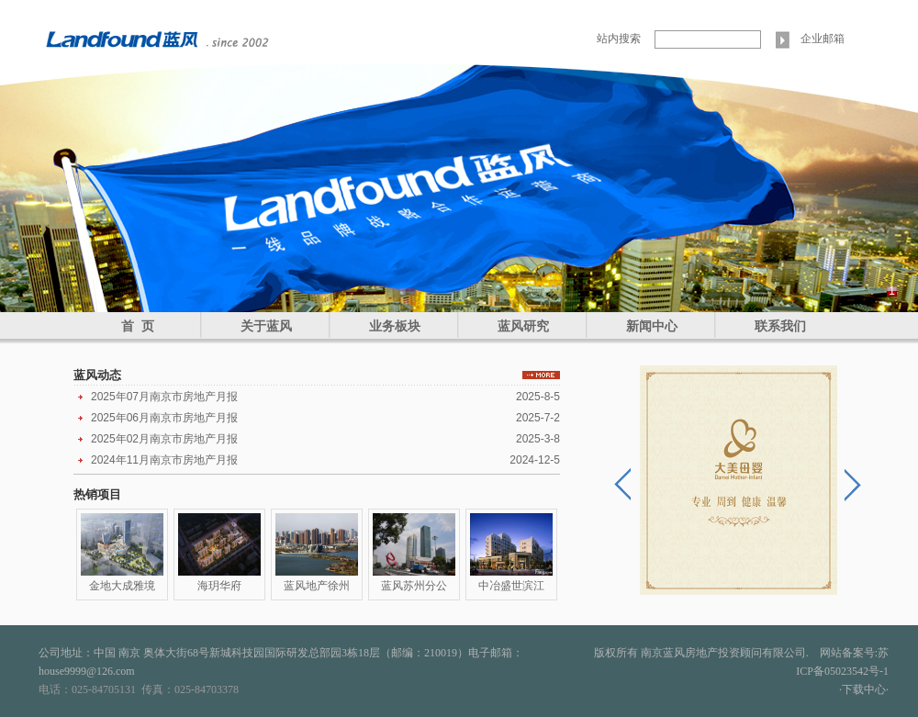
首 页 (137, 326)
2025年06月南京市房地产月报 (164, 417)
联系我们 (780, 326)
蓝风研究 (523, 326)
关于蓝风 (266, 326)
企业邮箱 (822, 38)
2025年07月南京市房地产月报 (164, 396)
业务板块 (394, 326)
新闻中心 (651, 326)
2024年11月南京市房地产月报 (164, 460)
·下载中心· (864, 689)
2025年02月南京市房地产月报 (164, 438)
